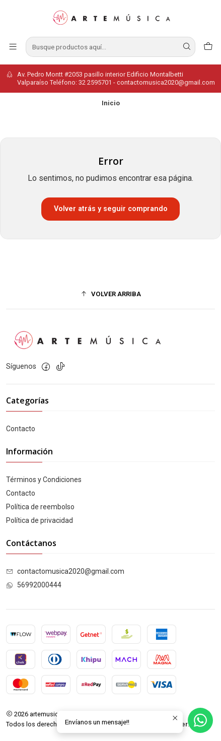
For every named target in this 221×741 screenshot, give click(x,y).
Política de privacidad (39, 520)
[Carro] (208, 46)
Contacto (20, 429)
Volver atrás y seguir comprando (111, 209)
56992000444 (33, 585)
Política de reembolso (40, 507)
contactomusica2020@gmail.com (65, 571)
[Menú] (13, 46)
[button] (110, 294)
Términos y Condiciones (44, 480)
